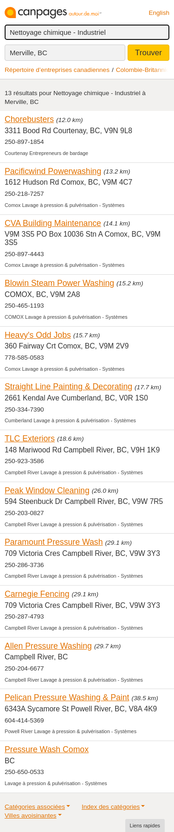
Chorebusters (29, 119)
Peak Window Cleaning (47, 490)
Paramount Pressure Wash (54, 542)
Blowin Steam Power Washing (59, 283)
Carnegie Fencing (37, 594)
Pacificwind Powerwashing (53, 171)
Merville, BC (28, 53)
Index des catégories (111, 806)
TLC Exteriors (30, 438)
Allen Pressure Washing (48, 646)
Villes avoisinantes (31, 815)
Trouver (148, 52)
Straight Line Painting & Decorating (68, 386)
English (158, 12)
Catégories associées (35, 806)
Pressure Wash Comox (47, 749)
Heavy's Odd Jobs (38, 335)
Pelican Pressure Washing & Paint (67, 697)
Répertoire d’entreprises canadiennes (57, 69)
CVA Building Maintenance (53, 223)
